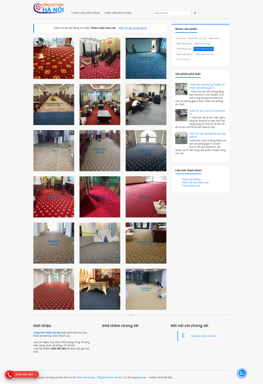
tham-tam (181, 38)
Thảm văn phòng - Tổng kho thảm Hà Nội (98, 377)
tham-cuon (214, 38)
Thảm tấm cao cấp (197, 38)
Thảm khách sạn (184, 48)
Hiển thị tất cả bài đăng (132, 28)
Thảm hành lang (202, 43)
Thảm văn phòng (191, 179)
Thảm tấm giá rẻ (184, 43)
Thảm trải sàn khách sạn (195, 182)
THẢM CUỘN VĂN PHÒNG (85, 12)
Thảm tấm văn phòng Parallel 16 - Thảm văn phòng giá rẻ (207, 86)
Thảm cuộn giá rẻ (184, 54)
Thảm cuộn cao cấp (204, 54)
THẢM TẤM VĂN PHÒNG (118, 12)
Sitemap (141, 377)
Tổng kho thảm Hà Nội (47, 332)
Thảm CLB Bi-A (183, 59)
